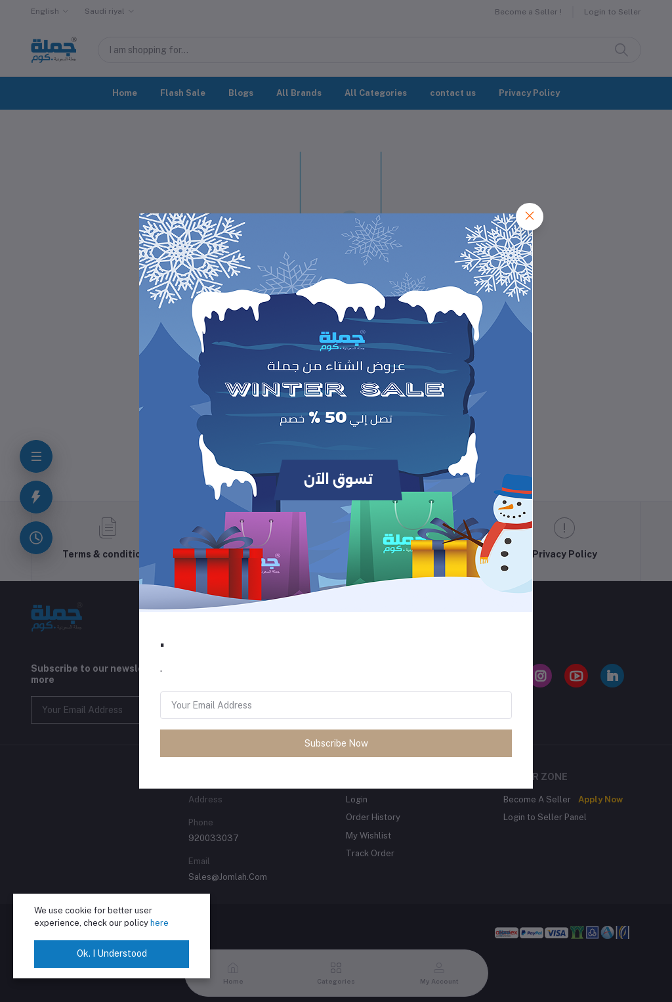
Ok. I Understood (112, 953)
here (159, 923)
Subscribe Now (336, 743)
